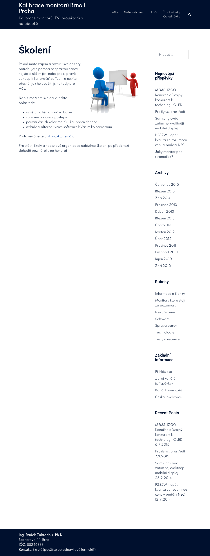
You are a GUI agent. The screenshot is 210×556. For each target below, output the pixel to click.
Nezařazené (165, 312)
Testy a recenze (167, 339)
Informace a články (170, 293)
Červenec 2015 (167, 184)
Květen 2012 (165, 232)
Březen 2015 (165, 191)
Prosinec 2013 (166, 205)
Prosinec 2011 (165, 245)
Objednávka (171, 16)
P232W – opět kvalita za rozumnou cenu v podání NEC (171, 140)
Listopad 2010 (166, 252)
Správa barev (166, 325)
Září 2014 (163, 198)
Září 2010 (163, 266)
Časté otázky (171, 12)
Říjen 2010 (163, 259)
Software (162, 319)
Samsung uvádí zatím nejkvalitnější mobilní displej (170, 123)
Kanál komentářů (168, 390)
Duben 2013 (164, 211)
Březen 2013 (165, 218)
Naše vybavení (134, 12)
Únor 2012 (163, 239)
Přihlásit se (163, 371)
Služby (114, 12)
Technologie (164, 332)
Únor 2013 (163, 225)
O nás (153, 12)
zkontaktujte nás (60, 136)
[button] (189, 14)
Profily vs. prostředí (170, 111)
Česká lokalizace (168, 397)
